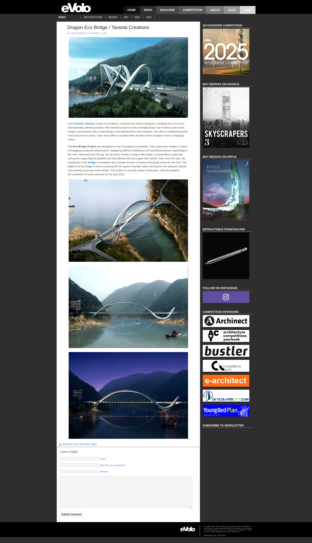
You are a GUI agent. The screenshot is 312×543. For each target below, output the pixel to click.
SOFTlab (221, 541)
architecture (93, 17)
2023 (149, 17)
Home (132, 10)
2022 (137, 17)
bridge (92, 162)
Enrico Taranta (84, 123)
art (126, 17)
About (215, 10)
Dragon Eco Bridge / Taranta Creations (108, 27)
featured (84, 444)
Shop (232, 10)
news (148, 10)
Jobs (248, 10)
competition (192, 10)
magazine (167, 10)
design (113, 17)
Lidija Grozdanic (79, 33)
